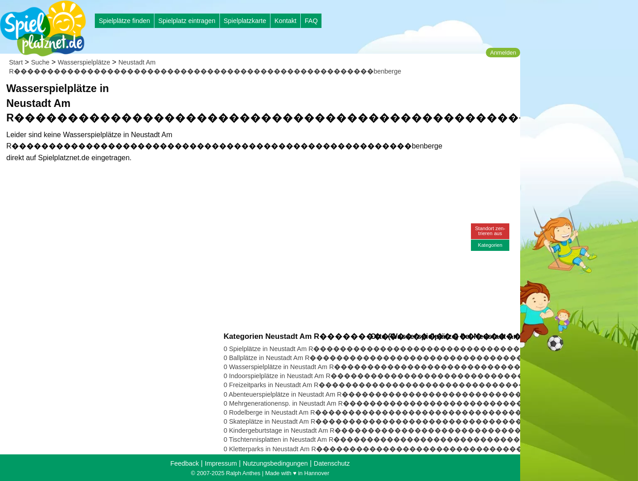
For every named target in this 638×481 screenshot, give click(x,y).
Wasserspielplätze (84, 62)
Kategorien (490, 245)
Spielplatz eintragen (186, 20)
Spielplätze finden (124, 20)
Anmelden (503, 52)
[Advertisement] (326, 94)
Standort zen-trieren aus (490, 231)
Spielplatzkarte (245, 20)
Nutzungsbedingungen (275, 463)
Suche (40, 62)
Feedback (184, 463)
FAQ (311, 20)
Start (16, 62)
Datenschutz (332, 463)
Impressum (221, 463)
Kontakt (286, 20)
